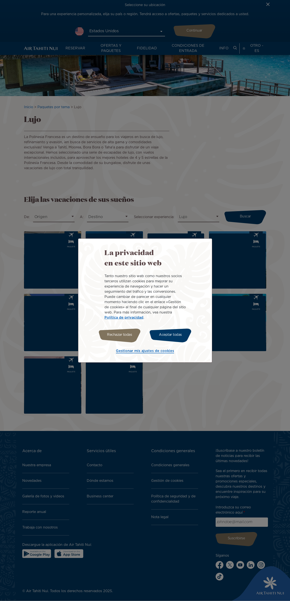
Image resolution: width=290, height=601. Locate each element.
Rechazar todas (119, 334)
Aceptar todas (170, 334)
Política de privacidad (123, 317)
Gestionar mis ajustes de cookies (145, 351)
